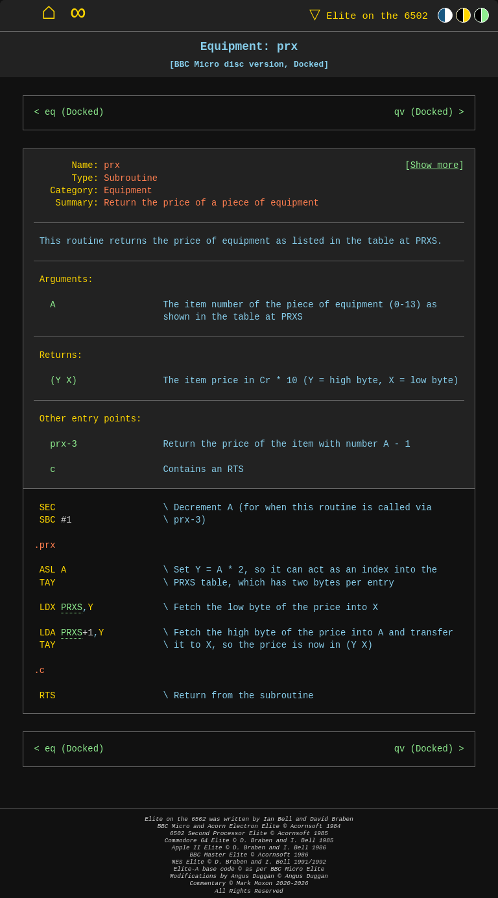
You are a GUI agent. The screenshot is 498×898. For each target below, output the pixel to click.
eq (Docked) (74, 112)
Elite (365, 15)
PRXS (71, 608)
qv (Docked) (423, 112)
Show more (434, 166)
